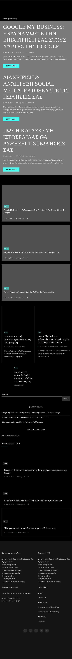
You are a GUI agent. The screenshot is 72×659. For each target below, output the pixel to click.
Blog (6, 206)
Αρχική (40, 593)
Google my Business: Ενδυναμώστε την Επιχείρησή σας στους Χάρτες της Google (54, 339)
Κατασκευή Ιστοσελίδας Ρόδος (48, 612)
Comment (30, 52)
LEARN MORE (11, 66)
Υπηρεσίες (41, 621)
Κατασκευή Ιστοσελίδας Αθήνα (48, 607)
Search (5, 394)
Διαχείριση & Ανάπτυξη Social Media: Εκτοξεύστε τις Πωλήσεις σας (32, 252)
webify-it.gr (20, 52)
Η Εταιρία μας (42, 602)
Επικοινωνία (42, 598)
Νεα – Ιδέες (42, 616)
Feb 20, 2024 (8, 52)
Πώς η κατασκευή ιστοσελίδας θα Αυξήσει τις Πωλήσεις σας (29, 292)
